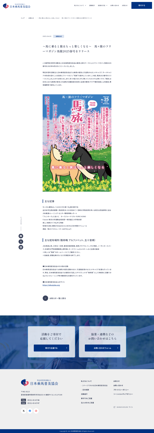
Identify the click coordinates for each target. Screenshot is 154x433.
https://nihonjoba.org (51, 285)
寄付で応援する (51, 348)
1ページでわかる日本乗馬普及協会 (94, 385)
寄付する (141, 5)
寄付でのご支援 (86, 398)
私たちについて (86, 381)
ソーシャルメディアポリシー (123, 394)
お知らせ (124, 5)
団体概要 (85, 390)
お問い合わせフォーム (102, 348)
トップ (23, 18)
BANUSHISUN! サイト (123, 407)
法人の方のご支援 (87, 402)
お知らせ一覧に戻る (58, 298)
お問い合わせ (113, 5)
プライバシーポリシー (121, 390)
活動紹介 (88, 5)
